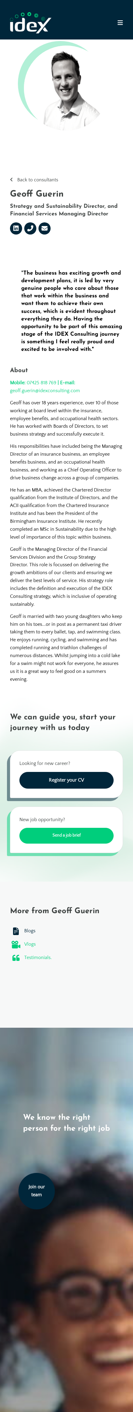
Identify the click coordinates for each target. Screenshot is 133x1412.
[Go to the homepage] (31, 22)
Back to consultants (37, 180)
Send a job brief (66, 835)
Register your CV (66, 780)
